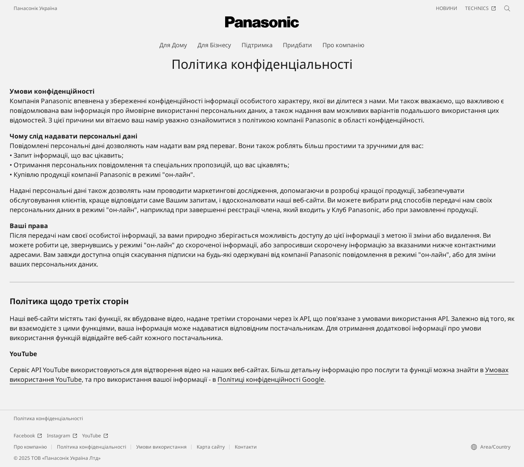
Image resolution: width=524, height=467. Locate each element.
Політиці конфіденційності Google (271, 379)
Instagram (62, 435)
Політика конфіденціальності (48, 418)
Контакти (246, 446)
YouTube (95, 435)
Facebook (28, 435)
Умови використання (161, 446)
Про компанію (30, 446)
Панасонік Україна (35, 8)
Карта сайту (211, 446)
